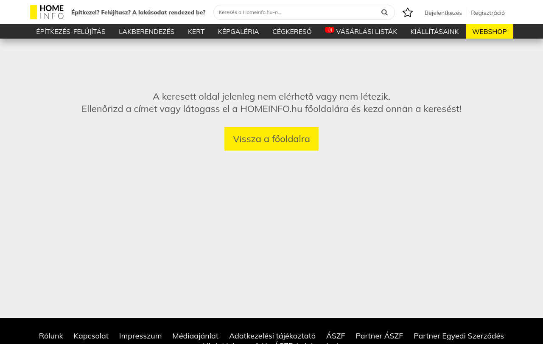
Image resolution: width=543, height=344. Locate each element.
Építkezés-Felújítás (71, 31)
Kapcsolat (91, 336)
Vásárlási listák (361, 31)
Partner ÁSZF (379, 336)
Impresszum (140, 336)
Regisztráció (488, 13)
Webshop (489, 31)
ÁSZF (335, 336)
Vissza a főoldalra (271, 139)
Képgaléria (238, 31)
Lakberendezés (146, 31)
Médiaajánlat (195, 336)
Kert (196, 31)
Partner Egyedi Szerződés (459, 336)
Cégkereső (292, 31)
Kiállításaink (435, 31)
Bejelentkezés (443, 13)
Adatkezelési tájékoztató (272, 336)
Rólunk (51, 336)
